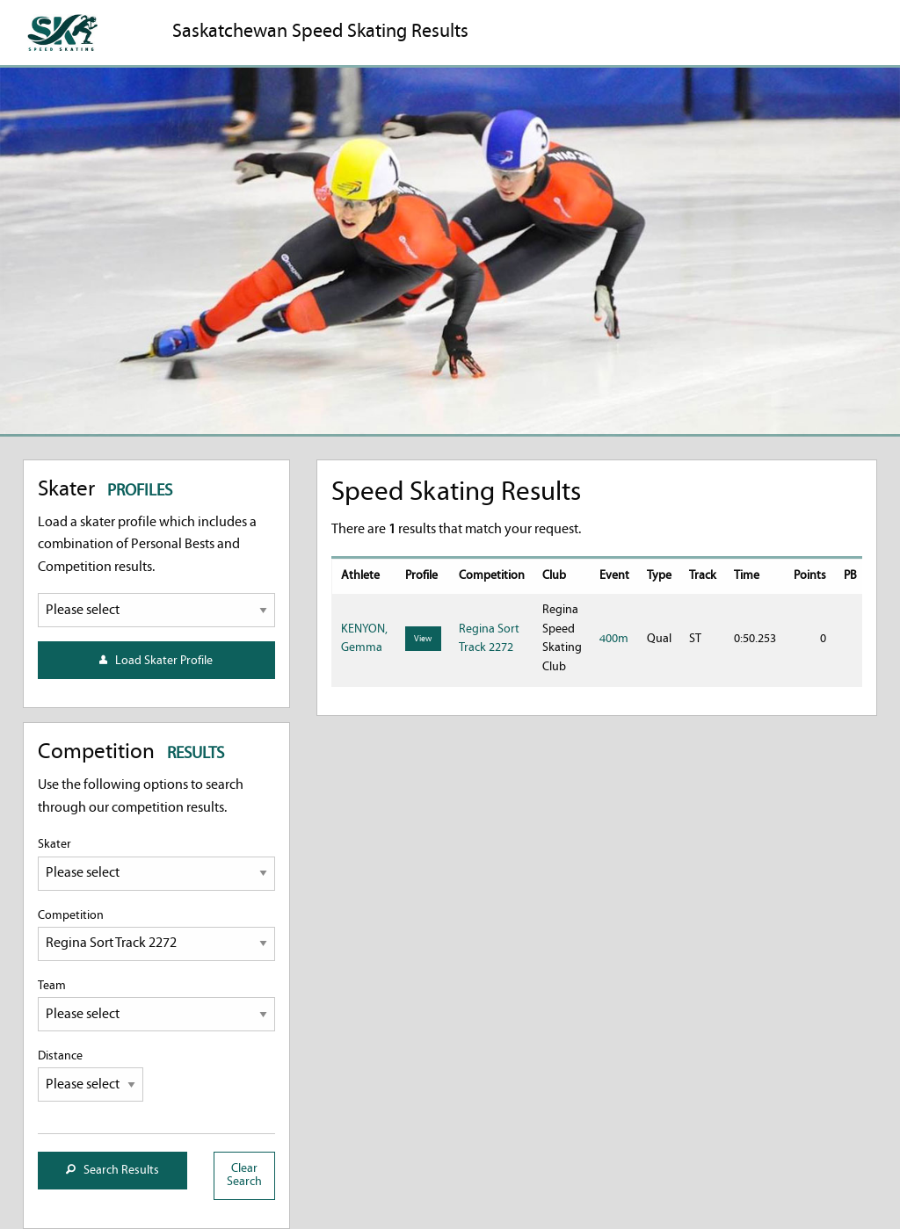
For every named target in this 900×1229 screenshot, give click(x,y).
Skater (156, 864)
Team (156, 1005)
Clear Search (244, 1175)
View (423, 639)
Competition (156, 935)
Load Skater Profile (156, 661)
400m (613, 639)
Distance (90, 1076)
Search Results (112, 1170)
